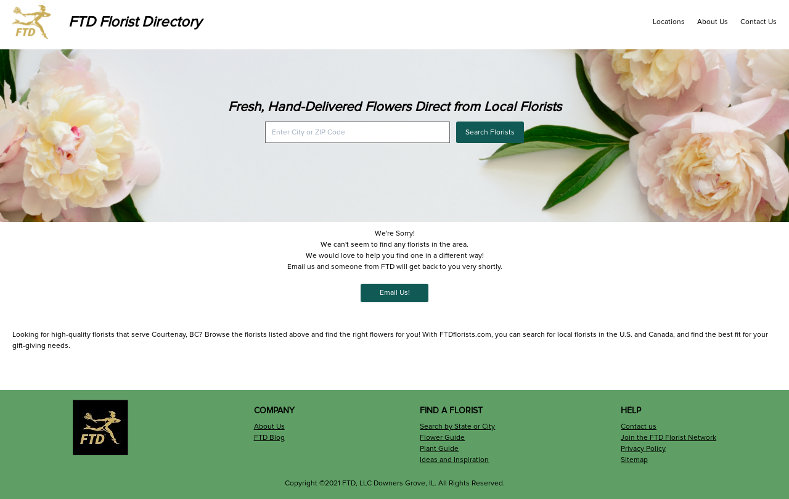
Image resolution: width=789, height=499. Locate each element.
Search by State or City (457, 426)
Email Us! (395, 292)
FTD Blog (269, 437)
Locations (669, 22)
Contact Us (758, 22)
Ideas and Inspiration (454, 459)
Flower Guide (442, 437)
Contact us (638, 426)
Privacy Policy (643, 448)
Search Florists (490, 132)
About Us (712, 22)
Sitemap (634, 459)
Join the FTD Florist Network (668, 437)
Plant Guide (439, 448)
